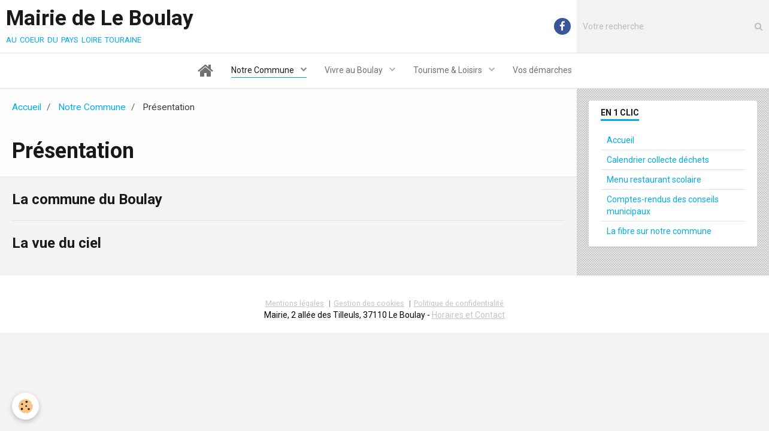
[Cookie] (25, 406)
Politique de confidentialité (459, 303)
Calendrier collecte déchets (658, 160)
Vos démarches (542, 70)
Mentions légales (294, 303)
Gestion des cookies (369, 303)
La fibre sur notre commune (659, 231)
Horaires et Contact (468, 315)
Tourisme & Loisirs (448, 70)
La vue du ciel (56, 242)
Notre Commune (263, 70)
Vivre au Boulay (354, 70)
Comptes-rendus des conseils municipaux (663, 205)
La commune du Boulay (87, 199)
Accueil (26, 107)
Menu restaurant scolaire (654, 179)
